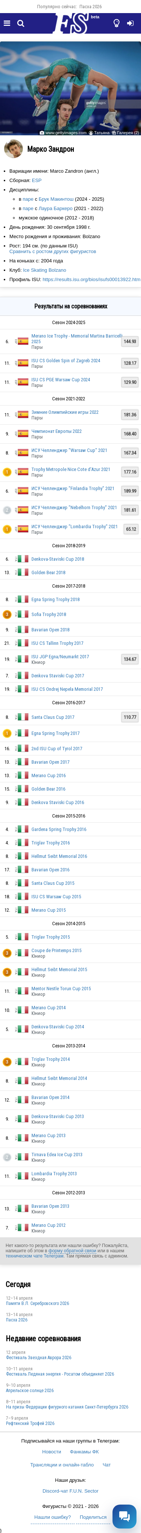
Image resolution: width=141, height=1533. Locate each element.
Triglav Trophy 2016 (51, 843)
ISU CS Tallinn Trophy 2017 (57, 643)
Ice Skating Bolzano (44, 270)
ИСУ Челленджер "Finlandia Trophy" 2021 (73, 488)
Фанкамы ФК (84, 1451)
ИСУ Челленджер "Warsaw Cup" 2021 (69, 450)
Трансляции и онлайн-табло (62, 1465)
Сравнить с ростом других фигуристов (52, 251)
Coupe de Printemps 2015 (56, 950)
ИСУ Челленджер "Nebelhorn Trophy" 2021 (74, 507)
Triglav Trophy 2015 (51, 937)
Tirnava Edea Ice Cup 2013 (57, 1154)
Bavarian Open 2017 (50, 762)
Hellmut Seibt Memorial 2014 (59, 1078)
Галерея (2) (128, 132)
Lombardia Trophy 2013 (54, 1173)
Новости (51, 1451)
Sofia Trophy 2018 (49, 614)
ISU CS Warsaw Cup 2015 (56, 896)
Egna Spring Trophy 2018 (56, 599)
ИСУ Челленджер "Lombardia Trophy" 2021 (75, 526)
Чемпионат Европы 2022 (57, 431)
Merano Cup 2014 (49, 1007)
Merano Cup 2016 (49, 775)
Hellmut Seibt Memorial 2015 (59, 969)
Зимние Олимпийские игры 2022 (65, 412)
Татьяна (102, 132)
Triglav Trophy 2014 (51, 1059)
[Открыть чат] (124, 1517)
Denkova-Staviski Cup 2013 (58, 1116)
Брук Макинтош (56, 199)
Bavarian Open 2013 (50, 1206)
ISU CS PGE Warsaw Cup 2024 (61, 379)
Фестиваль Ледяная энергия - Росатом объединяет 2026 (60, 1374)
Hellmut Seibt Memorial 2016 (59, 856)
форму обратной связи (72, 1250)
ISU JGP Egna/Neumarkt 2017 (60, 656)
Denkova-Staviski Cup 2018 (58, 559)
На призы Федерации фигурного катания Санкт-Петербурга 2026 (67, 1407)
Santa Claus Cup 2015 (53, 883)
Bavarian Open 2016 (50, 869)
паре (28, 199)
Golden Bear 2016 (48, 789)
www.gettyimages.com (65, 132)
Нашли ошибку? (52, 1517)
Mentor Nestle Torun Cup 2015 (61, 988)
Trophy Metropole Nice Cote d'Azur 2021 (71, 469)
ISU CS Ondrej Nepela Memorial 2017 (67, 689)
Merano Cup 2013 (49, 1135)
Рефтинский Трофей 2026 (30, 1423)
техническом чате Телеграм (34, 1256)
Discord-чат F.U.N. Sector (71, 1491)
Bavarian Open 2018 (50, 629)
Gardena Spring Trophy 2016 (59, 829)
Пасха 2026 (91, 6)
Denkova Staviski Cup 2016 (58, 802)
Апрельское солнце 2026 (30, 1390)
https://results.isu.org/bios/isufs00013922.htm (92, 279)
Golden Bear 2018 (48, 572)
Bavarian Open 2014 (50, 1097)
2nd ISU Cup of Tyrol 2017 (57, 748)
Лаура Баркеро (56, 208)
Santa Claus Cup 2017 (53, 717)
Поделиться (93, 1517)
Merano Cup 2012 (49, 1225)
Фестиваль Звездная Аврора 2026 (38, 1357)
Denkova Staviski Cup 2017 (58, 675)
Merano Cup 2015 (49, 910)
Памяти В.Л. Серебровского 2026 (37, 1303)
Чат (107, 1465)
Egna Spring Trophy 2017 (56, 733)
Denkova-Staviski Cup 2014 (58, 1026)
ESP (37, 180)
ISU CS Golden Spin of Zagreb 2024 (66, 360)
